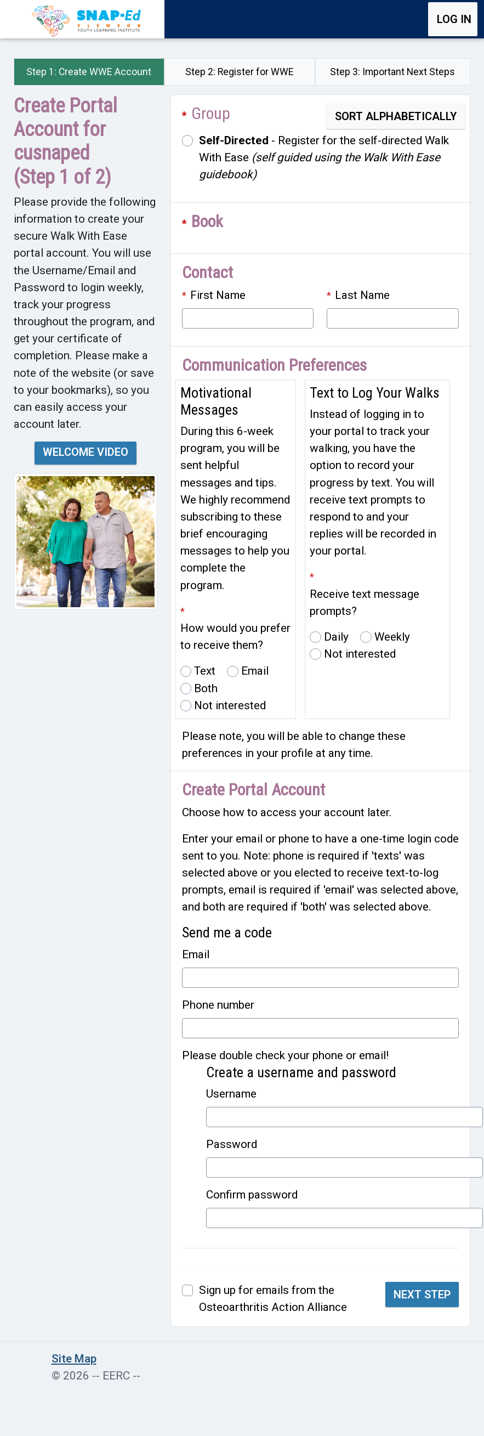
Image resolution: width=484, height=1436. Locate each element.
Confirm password (252, 1194)
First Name (218, 295)
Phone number (218, 1004)
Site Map (74, 1358)
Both (206, 688)
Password (231, 1144)
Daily (336, 636)
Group (210, 113)
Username (231, 1093)
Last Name (362, 295)
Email (255, 670)
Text (204, 670)
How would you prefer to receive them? (235, 636)
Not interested (230, 705)
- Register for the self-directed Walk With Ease (324, 157)
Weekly (392, 636)
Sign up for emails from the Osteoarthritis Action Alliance (273, 1299)
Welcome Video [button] (85, 452)
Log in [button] (454, 19)
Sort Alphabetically (396, 116)
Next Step (422, 1294)
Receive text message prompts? (364, 602)
